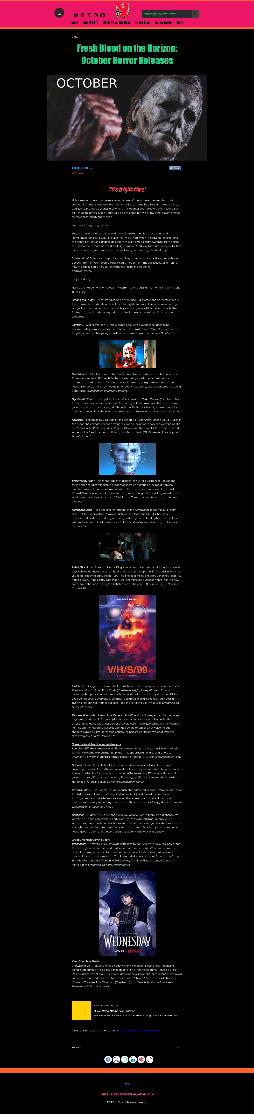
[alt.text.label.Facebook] (102, 15)
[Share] (175, 168)
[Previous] (82, 1047)
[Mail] (127, 1085)
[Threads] (82, 15)
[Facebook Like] (78, 1038)
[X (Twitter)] (116, 1059)
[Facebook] (108, 1059)
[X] (89, 15)
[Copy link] (149, 1059)
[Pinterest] (141, 1059)
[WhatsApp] (124, 1059)
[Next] (174, 1047)
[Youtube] (75, 15)
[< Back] (82, 37)
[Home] (59, 13)
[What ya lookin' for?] (164, 14)
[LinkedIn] (133, 1059)
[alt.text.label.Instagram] (95, 15)
